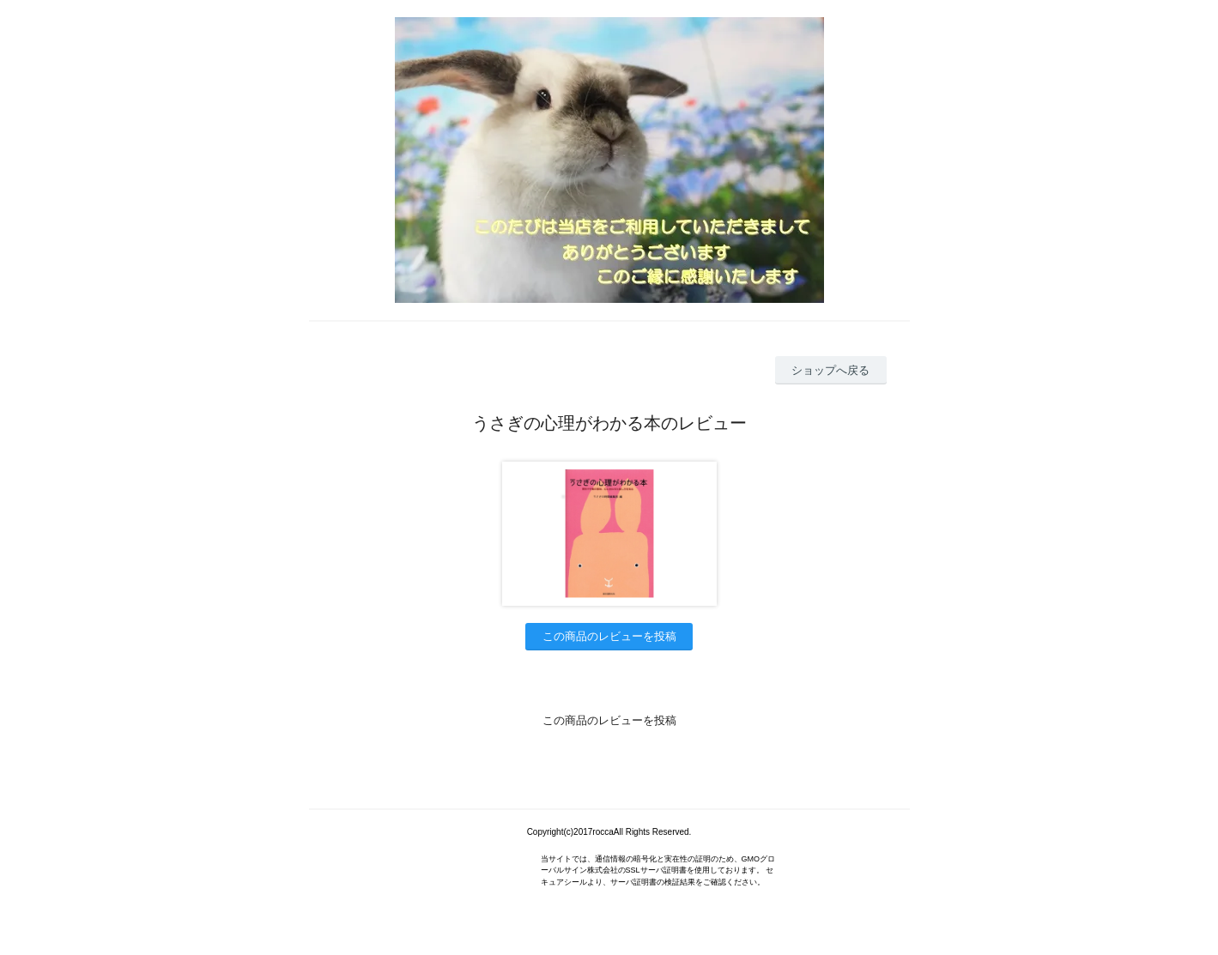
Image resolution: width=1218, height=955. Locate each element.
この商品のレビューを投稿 (609, 636)
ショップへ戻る (830, 370)
